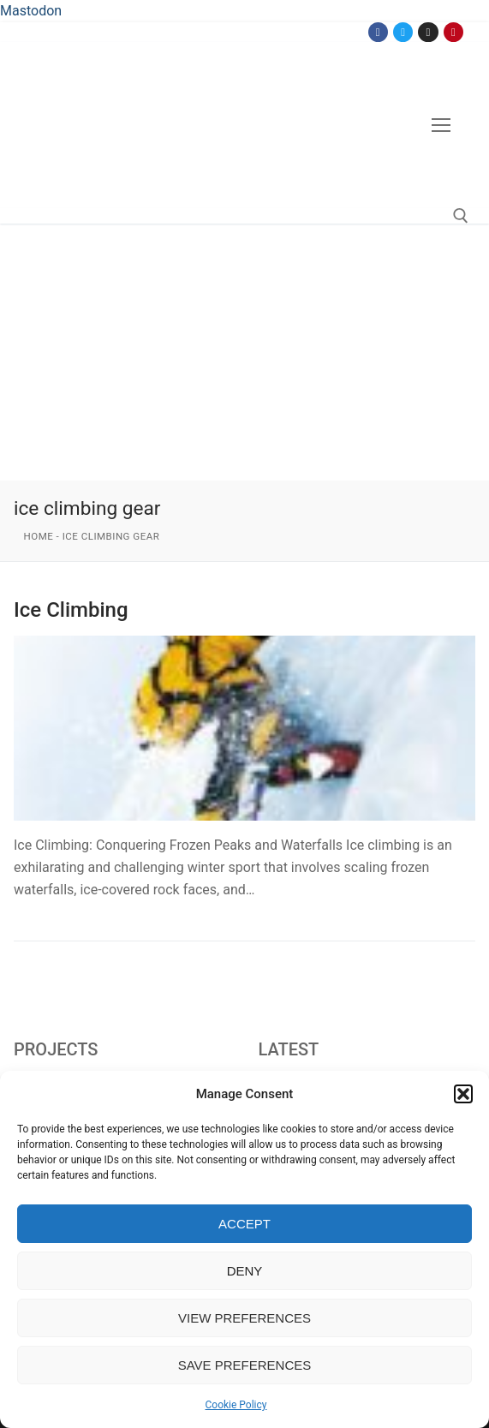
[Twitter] (403, 32)
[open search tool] (460, 216)
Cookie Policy (236, 1405)
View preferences (244, 1318)
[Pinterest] (453, 32)
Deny (245, 1271)
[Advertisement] (244, 352)
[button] (463, 1093)
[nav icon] (441, 125)
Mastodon (31, 11)
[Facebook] (378, 32)
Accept (244, 1223)
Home (39, 536)
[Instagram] (428, 32)
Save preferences (245, 1365)
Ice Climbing (71, 610)
